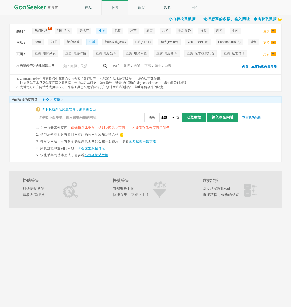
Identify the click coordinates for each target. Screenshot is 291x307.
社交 (101, 30)
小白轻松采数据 (96, 155)
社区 (194, 8)
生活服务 (184, 30)
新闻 (219, 30)
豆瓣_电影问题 (136, 53)
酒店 (149, 30)
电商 (117, 30)
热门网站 (41, 30)
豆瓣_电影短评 (106, 53)
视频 (203, 30)
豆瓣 (92, 42)
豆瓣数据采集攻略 (142, 141)
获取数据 (194, 117)
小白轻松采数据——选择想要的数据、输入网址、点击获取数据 (225, 19)
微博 (126, 65)
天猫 (137, 65)
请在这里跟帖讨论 (91, 148)
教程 (167, 8)
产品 (88, 8)
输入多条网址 (222, 117)
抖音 (253, 42)
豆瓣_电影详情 (75, 53)
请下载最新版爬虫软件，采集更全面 (69, 109)
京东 (147, 65)
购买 (141, 8)
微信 (38, 42)
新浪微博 (73, 42)
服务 (114, 8)
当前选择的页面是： (26, 99)
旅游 (165, 30)
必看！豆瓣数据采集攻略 (259, 66)
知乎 (54, 42)
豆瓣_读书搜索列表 (200, 53)
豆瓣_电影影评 (166, 53)
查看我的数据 (251, 117)
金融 (235, 30)
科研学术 (63, 30)
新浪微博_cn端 (115, 42)
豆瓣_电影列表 (45, 53)
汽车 (133, 30)
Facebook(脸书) (229, 42)
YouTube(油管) (198, 42)
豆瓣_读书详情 (234, 53)
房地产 (84, 30)
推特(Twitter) (169, 42)
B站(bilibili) (143, 42)
